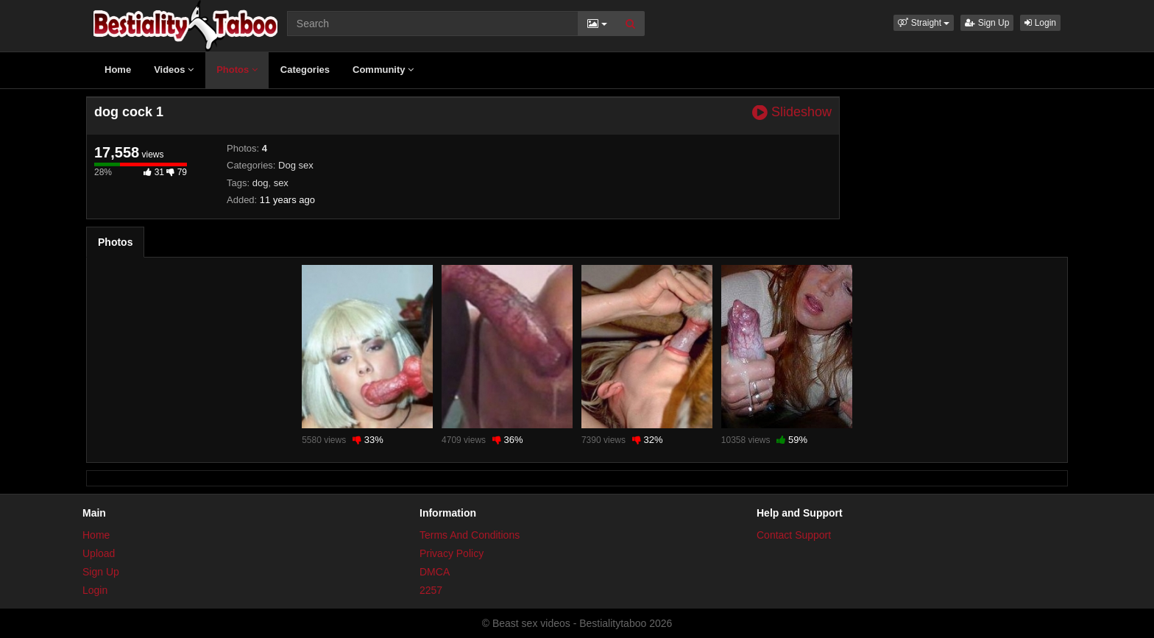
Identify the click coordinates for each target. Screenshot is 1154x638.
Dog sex (296, 165)
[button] (923, 23)
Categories (305, 69)
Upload (98, 553)
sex (281, 182)
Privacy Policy (452, 553)
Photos (237, 69)
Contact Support (794, 535)
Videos (174, 69)
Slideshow (792, 112)
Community (383, 69)
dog (260, 182)
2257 (431, 590)
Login (1040, 23)
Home (118, 69)
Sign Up (987, 23)
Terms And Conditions (470, 535)
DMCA (435, 572)
